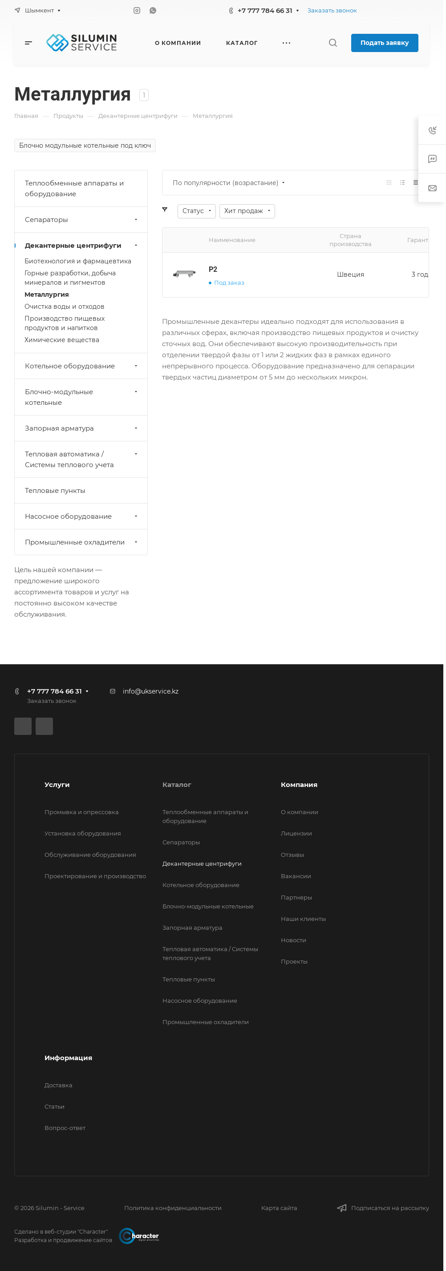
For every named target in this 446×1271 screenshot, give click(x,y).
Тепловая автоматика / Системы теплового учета (82, 459)
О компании (299, 811)
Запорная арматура (82, 428)
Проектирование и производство (95, 876)
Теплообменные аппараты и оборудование (74, 188)
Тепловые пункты (55, 490)
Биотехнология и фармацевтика (77, 261)
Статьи (55, 1106)
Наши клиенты (303, 918)
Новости (293, 940)
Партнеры (296, 897)
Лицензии (296, 833)
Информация (68, 1057)
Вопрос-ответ (65, 1127)
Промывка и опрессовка (82, 811)
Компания (299, 784)
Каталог (176, 784)
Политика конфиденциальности (173, 1207)
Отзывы (292, 854)
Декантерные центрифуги (82, 245)
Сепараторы (82, 219)
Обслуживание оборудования (90, 854)
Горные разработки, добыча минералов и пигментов (70, 277)
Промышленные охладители (82, 542)
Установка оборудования (83, 833)
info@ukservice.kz (150, 691)
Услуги (57, 784)
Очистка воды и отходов (64, 307)
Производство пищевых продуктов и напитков (64, 323)
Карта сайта (279, 1207)
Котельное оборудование (82, 366)
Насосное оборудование (82, 516)
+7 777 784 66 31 (265, 10)
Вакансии (296, 876)
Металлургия (46, 295)
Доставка (59, 1085)
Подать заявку (385, 43)
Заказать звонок (332, 10)
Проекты (294, 961)
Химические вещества (61, 340)
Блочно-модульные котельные (82, 397)
